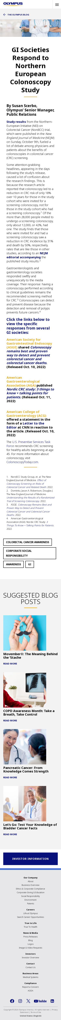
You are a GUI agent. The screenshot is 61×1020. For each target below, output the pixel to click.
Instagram (20, 1001)
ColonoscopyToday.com (22, 462)
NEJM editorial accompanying (27, 255)
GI (29, 564)
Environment (30, 899)
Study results (17, 122)
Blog (30, 940)
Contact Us (30, 967)
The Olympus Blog (18, 14)
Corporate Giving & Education (30, 892)
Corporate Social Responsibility (19, 553)
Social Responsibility (30, 896)
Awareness (13, 564)
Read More (10, 663)
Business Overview (30, 885)
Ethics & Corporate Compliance (30, 888)
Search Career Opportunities (30, 917)
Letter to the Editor (25, 425)
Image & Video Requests (30, 947)
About (30, 881)
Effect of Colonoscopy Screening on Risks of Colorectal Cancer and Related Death (26, 484)
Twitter (28, 1001)
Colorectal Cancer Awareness (27, 542)
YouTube (40, 1001)
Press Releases (30, 936)
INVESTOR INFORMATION (30, 859)
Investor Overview (30, 957)
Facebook (12, 1001)
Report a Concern (30, 987)
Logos (31, 944)
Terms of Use (36, 1012)
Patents (30, 903)
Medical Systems (30, 977)
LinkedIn (52, 1001)
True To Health (30, 926)
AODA (30, 990)
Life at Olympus (30, 913)
